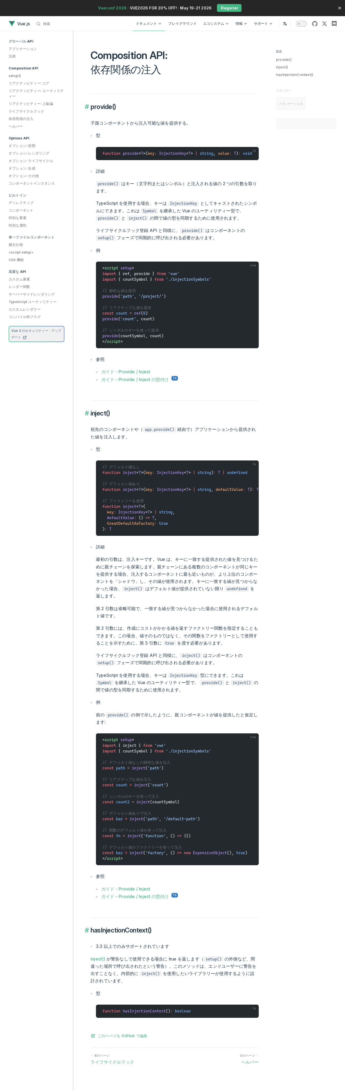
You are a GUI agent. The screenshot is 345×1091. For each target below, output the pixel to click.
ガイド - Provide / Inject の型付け (135, 379)
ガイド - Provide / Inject (125, 371)
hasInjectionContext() (294, 74)
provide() (284, 59)
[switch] (301, 24)
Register (229, 8)
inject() (282, 67)
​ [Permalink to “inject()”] (87, 413)
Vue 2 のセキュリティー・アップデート (36, 334)
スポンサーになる (291, 103)
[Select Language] (285, 23)
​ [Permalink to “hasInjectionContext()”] (87, 930)
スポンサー (283, 90)
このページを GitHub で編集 (122, 1035)
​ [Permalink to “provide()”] (87, 107)
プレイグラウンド (182, 23)
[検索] (44, 23)
